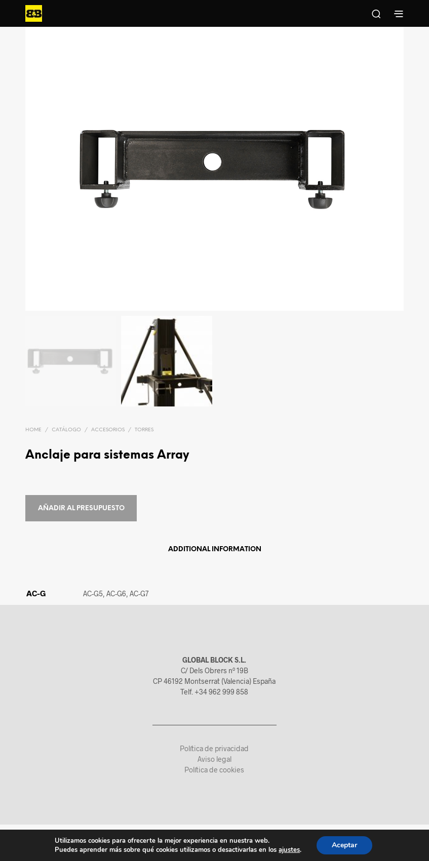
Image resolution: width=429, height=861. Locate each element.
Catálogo (66, 430)
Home (33, 430)
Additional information (214, 549)
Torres (144, 430)
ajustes (289, 849)
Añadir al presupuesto (81, 508)
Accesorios (108, 430)
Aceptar (344, 845)
